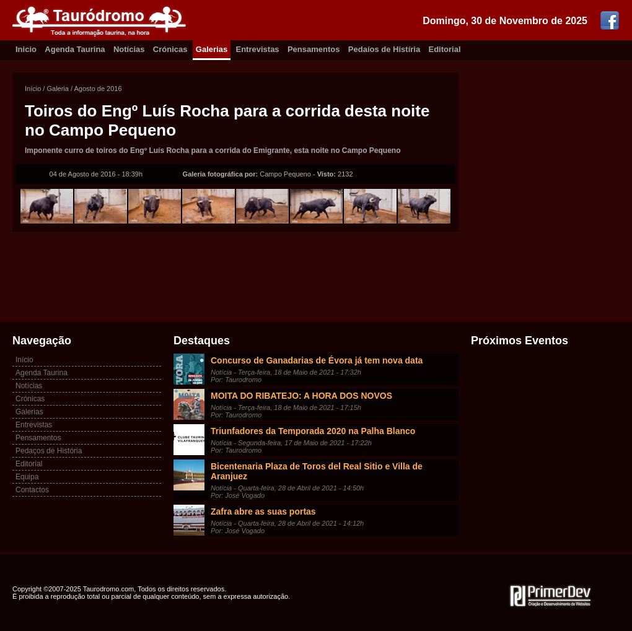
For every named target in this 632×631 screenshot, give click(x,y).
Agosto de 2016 (98, 88)
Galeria (57, 88)
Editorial (445, 49)
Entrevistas (257, 49)
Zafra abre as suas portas (263, 511)
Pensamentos (313, 49)
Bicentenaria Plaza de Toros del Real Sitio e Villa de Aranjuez (317, 471)
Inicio (26, 49)
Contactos (32, 489)
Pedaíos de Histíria (384, 49)
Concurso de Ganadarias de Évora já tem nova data (317, 360)
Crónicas (170, 49)
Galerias (211, 49)
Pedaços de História (48, 450)
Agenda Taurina (75, 49)
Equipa (26, 476)
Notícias (129, 49)
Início (33, 88)
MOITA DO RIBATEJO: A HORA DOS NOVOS (301, 396)
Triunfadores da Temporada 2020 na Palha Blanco (313, 431)
